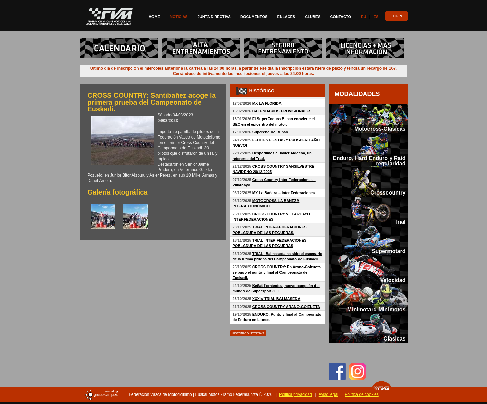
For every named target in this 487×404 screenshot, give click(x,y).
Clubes (312, 17)
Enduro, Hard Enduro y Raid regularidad (369, 160)
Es (376, 17)
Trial (400, 222)
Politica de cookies (361, 394)
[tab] (368, 118)
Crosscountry (387, 192)
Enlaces (286, 17)
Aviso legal (328, 394)
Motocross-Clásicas (379, 129)
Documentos (253, 17)
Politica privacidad (295, 394)
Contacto (340, 17)
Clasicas (394, 338)
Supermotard (389, 251)
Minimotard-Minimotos (376, 309)
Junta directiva (214, 17)
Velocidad (393, 280)
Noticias (179, 17)
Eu (363, 17)
